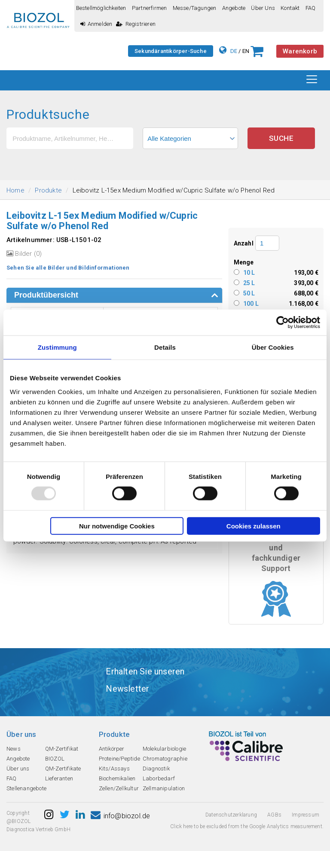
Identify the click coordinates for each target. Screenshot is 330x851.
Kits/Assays (114, 768)
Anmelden (96, 24)
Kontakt (290, 8)
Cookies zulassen (253, 525)
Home (15, 190)
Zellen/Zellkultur (119, 788)
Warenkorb (300, 51)
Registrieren (136, 24)
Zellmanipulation (164, 788)
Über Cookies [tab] (273, 347)
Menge (244, 262)
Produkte (48, 190)
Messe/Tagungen (195, 8)
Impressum (305, 815)
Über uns (263, 8)
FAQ (311, 8)
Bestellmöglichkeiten (101, 8)
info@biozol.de (120, 816)
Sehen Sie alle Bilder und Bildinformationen (68, 267)
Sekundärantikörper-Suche (170, 51)
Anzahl (244, 243)
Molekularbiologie (164, 748)
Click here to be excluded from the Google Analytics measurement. (247, 826)
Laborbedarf (159, 778)
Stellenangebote (26, 788)
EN (245, 51)
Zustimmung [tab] (57, 347)
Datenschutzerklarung (231, 815)
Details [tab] (165, 347)
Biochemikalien (117, 778)
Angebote (234, 8)
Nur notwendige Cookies (117, 525)
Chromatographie (165, 758)
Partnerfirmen (149, 8)
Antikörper (112, 748)
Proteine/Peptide (119, 758)
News (13, 748)
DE (233, 51)
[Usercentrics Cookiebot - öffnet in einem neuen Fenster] (282, 322)
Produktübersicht (46, 295)
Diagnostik (156, 768)
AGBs (274, 815)
